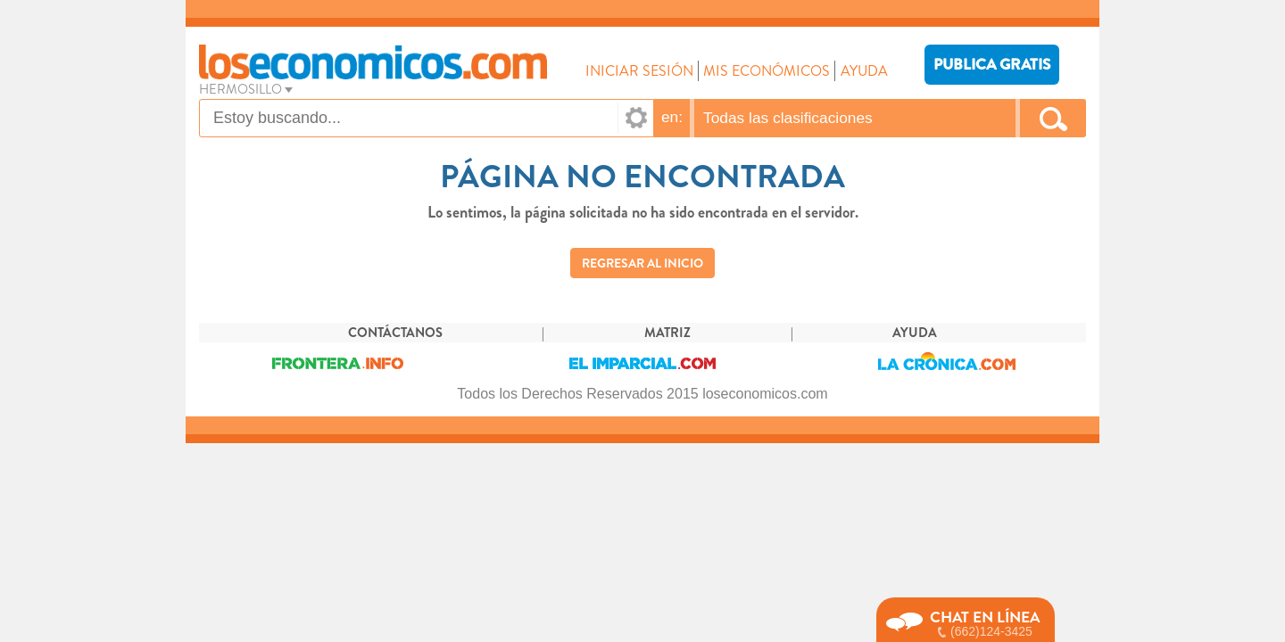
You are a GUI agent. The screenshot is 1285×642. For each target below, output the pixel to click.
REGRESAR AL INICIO (642, 263)
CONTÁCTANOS (395, 333)
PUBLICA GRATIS (991, 65)
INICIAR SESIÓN (639, 71)
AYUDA (864, 71)
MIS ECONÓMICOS (766, 71)
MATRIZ (667, 333)
